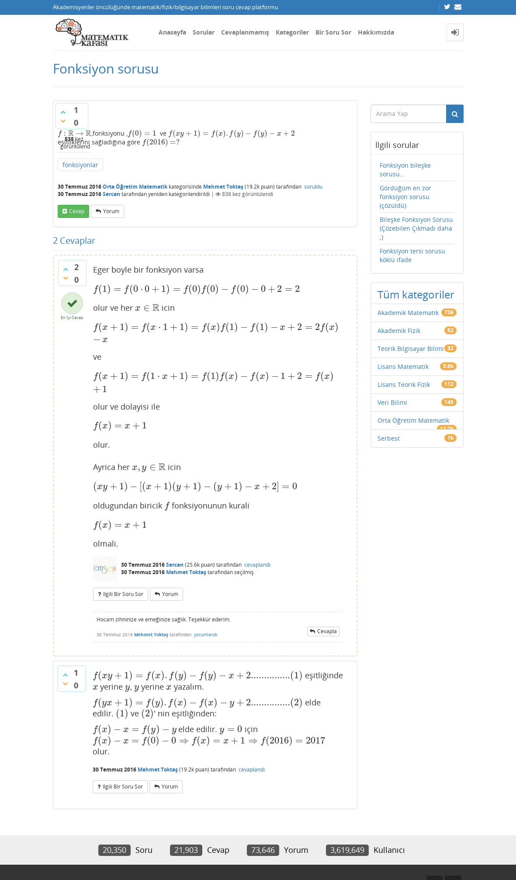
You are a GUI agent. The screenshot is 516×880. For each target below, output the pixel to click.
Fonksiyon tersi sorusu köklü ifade (412, 255)
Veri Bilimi (392, 402)
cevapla (327, 631)
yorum (111, 211)
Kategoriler (292, 32)
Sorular (204, 32)
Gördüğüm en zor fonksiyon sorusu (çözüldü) (405, 197)
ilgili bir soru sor (123, 594)
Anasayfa (172, 32)
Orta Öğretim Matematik (135, 186)
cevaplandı (257, 564)
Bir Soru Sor (333, 32)
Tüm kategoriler (415, 294)
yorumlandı (206, 634)
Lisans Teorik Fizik (403, 384)
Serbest (388, 438)
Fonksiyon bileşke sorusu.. (405, 169)
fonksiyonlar (80, 165)
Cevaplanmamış (245, 32)
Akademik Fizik (398, 330)
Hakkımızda (376, 32)
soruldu (313, 186)
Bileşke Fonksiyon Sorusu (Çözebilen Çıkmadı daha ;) (416, 228)
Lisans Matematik (403, 366)
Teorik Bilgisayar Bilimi (410, 348)
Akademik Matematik (408, 313)
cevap (76, 211)
